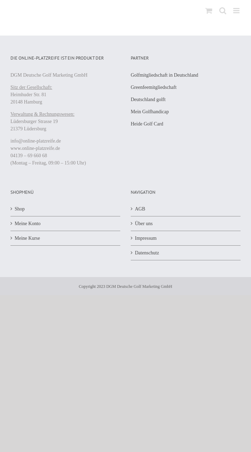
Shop (20, 209)
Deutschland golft (148, 99)
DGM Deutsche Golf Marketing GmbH (139, 286)
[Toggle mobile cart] (208, 10)
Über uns (144, 223)
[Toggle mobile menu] (237, 10)
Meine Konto (27, 223)
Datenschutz (147, 252)
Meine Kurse (27, 238)
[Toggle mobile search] (222, 10)
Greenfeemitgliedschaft (153, 87)
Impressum (146, 238)
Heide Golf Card (147, 124)
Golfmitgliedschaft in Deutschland (164, 75)
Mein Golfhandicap (150, 111)
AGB (140, 209)
